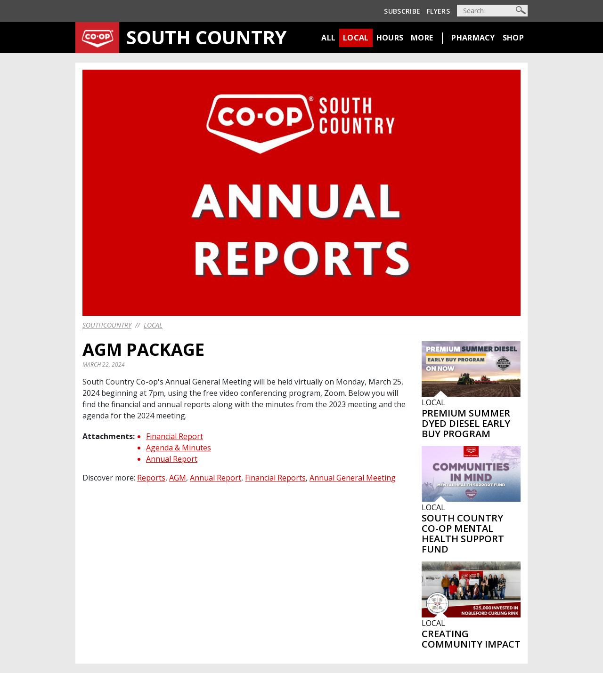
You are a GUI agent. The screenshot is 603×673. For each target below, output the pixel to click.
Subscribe (402, 11)
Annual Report (171, 459)
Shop (513, 37)
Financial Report (174, 436)
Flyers (438, 11)
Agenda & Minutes (178, 447)
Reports (151, 478)
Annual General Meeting (353, 478)
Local (356, 37)
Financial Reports (275, 478)
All (328, 37)
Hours (390, 37)
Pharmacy (473, 37)
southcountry (106, 324)
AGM (177, 478)
